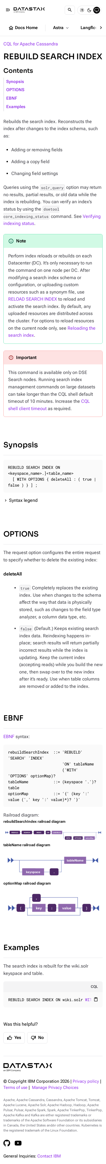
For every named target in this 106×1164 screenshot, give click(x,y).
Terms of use (15, 1087)
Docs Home (23, 28)
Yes (14, 1037)
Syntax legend (23, 500)
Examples (15, 106)
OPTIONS (15, 89)
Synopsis (15, 81)
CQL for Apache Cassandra (30, 44)
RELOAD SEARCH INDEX (32, 299)
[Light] (82, 10)
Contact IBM (49, 1156)
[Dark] (89, 10)
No (37, 1037)
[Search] (70, 10)
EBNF (11, 98)
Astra (61, 27)
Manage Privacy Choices (55, 1087)
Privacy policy (86, 1081)
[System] (96, 10)
